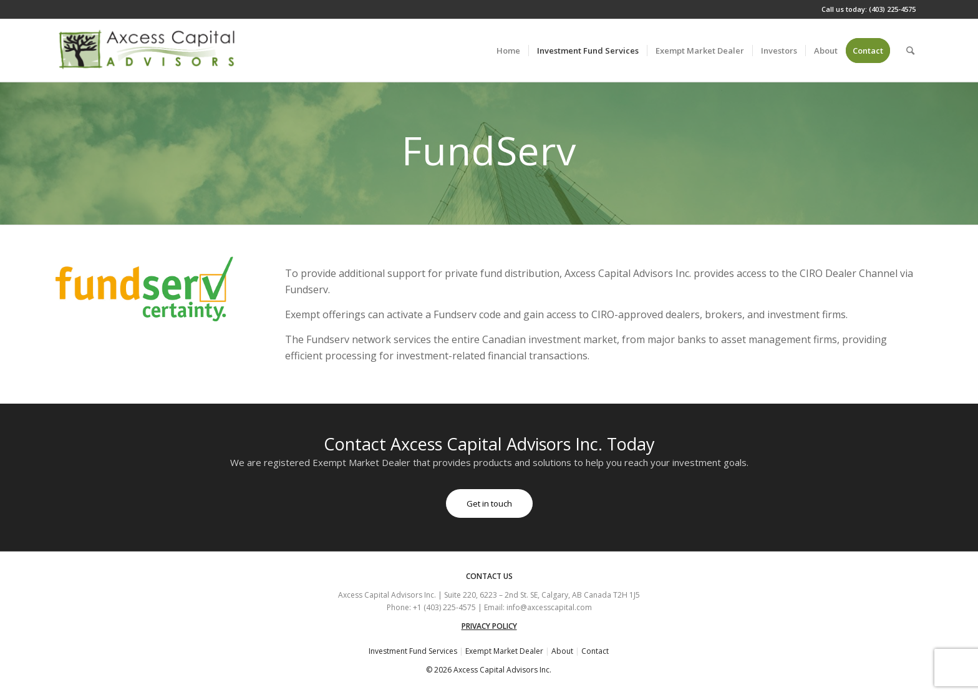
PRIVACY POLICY (489, 626)
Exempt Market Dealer (504, 651)
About (562, 651)
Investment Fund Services (413, 651)
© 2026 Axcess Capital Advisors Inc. (488, 669)
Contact (595, 651)
